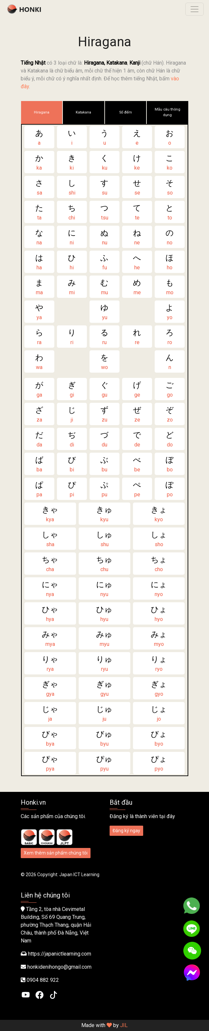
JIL (124, 1025)
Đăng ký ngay (126, 830)
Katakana (83, 112)
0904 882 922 (43, 980)
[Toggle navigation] (194, 9)
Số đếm (125, 112)
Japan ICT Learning (79, 874)
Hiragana (41, 112)
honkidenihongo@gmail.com (59, 967)
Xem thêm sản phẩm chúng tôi (56, 853)
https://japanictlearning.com (59, 954)
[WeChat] (192, 950)
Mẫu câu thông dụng (167, 112)
